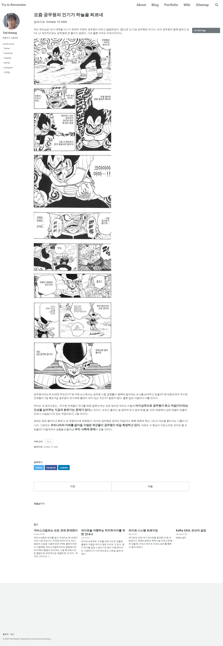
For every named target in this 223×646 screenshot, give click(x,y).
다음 (150, 494)
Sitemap (201, 5)
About (140, 5)
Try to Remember (14, 5)
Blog (154, 5)
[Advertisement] (206, 82)
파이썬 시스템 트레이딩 (143, 539)
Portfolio (170, 5)
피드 (13, 634)
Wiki (186, 5)
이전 (72, 494)
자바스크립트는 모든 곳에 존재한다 (56, 539)
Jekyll (33, 639)
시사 (49, 449)
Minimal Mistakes (44, 639)
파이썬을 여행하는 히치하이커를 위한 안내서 (103, 540)
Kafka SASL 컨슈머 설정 (191, 539)
